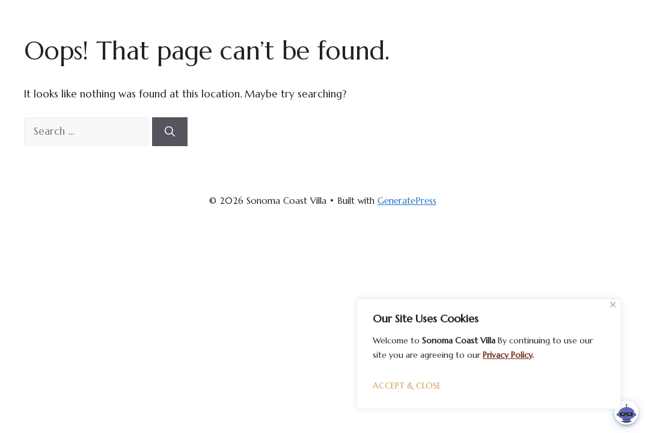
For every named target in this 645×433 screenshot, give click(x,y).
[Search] (170, 131)
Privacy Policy (507, 354)
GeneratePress (407, 200)
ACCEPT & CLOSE (407, 385)
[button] (626, 413)
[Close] (613, 304)
